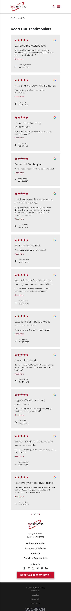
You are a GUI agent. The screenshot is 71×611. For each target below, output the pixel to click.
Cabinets (35, 553)
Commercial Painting (35, 548)
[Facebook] (24, 568)
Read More (19, 59)
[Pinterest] (37, 568)
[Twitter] (29, 568)
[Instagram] (33, 568)
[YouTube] (42, 568)
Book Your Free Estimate (35, 575)
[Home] (18, 7)
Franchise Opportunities (35, 558)
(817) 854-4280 (35, 534)
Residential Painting (35, 543)
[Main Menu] (58, 6)
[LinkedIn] (46, 568)
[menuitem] (35, 591)
